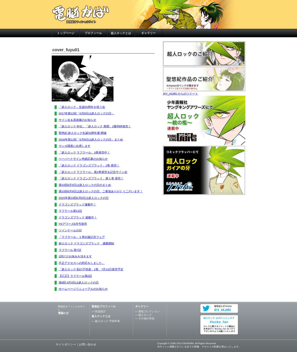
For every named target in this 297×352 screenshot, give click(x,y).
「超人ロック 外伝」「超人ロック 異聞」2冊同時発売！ (95, 126)
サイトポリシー (66, 344)
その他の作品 (146, 318)
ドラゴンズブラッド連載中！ (77, 204)
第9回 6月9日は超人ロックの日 (79, 282)
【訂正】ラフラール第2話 (75, 276)
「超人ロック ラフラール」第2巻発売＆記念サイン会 (93, 172)
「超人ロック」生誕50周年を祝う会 (82, 107)
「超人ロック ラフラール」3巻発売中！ (84, 152)
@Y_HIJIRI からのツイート (180, 93)
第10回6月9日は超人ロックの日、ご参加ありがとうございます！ (101, 191)
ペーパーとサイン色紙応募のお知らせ (83, 158)
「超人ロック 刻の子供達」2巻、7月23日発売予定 (91, 269)
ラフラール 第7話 (70, 250)
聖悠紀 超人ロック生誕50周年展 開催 (83, 133)
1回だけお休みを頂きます (75, 256)
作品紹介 (100, 311)
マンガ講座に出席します (74, 146)
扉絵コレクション (149, 311)
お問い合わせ (87, 344)
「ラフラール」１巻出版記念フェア (82, 237)
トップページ (65, 33)
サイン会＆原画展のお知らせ (77, 120)
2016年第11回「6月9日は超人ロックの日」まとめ (91, 139)
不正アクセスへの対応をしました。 (82, 263)
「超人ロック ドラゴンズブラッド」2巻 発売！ (89, 165)
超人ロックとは (121, 33)
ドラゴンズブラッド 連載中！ (78, 217)
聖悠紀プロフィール (104, 306)
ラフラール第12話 (70, 211)
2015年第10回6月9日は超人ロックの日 (84, 198)
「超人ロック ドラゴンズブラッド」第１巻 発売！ (91, 178)
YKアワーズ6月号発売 (73, 223)
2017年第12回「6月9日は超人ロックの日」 (86, 113)
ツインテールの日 (70, 230)
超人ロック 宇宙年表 (107, 321)
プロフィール (93, 33)
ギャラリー (148, 33)
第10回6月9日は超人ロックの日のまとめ (85, 185)
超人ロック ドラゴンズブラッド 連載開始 (86, 243)
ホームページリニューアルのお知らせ (83, 288)
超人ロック (145, 314)
